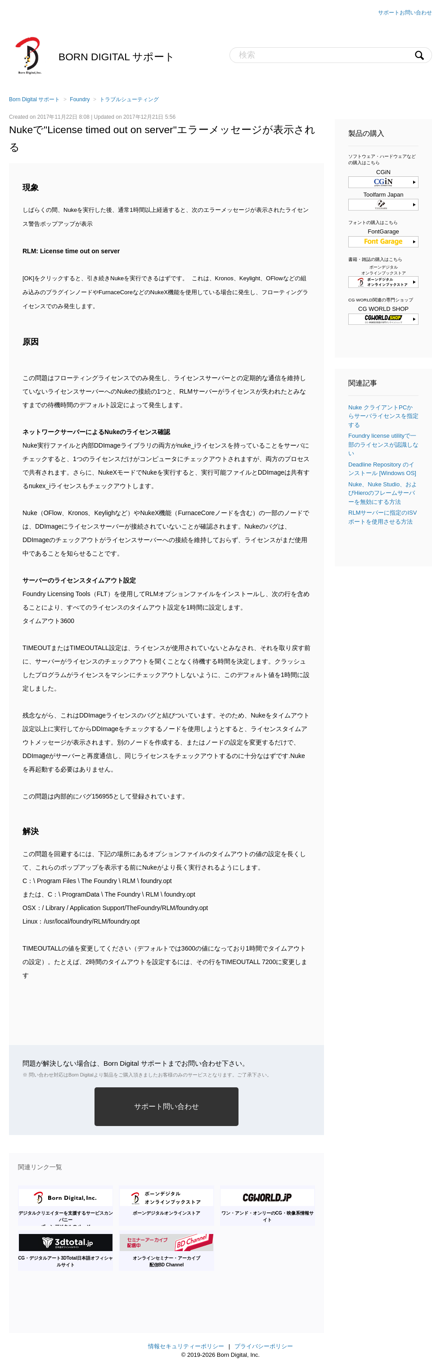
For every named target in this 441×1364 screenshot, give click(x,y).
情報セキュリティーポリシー (186, 1346)
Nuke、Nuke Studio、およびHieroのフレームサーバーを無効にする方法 (382, 493)
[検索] (331, 55)
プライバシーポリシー (263, 1346)
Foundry (80, 99)
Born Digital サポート (116, 57)
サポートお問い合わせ (405, 12)
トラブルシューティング (129, 99)
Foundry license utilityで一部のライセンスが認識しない (383, 444)
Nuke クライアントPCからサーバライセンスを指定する (383, 416)
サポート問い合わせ (166, 1106)
